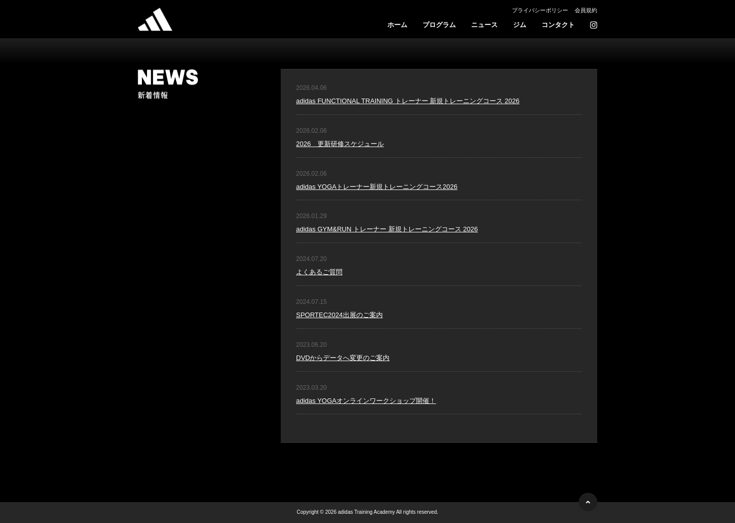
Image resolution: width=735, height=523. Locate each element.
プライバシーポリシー (540, 10)
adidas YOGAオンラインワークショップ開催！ (366, 401)
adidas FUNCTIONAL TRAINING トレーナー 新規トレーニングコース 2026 (408, 101)
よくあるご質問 (319, 272)
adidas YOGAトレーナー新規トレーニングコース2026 (376, 187)
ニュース (484, 24)
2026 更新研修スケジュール (340, 144)
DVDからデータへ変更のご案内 (342, 358)
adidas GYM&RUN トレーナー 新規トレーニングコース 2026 (387, 229)
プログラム (439, 24)
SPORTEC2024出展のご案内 (339, 315)
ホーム (397, 24)
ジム (519, 24)
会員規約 (586, 10)
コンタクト (558, 24)
